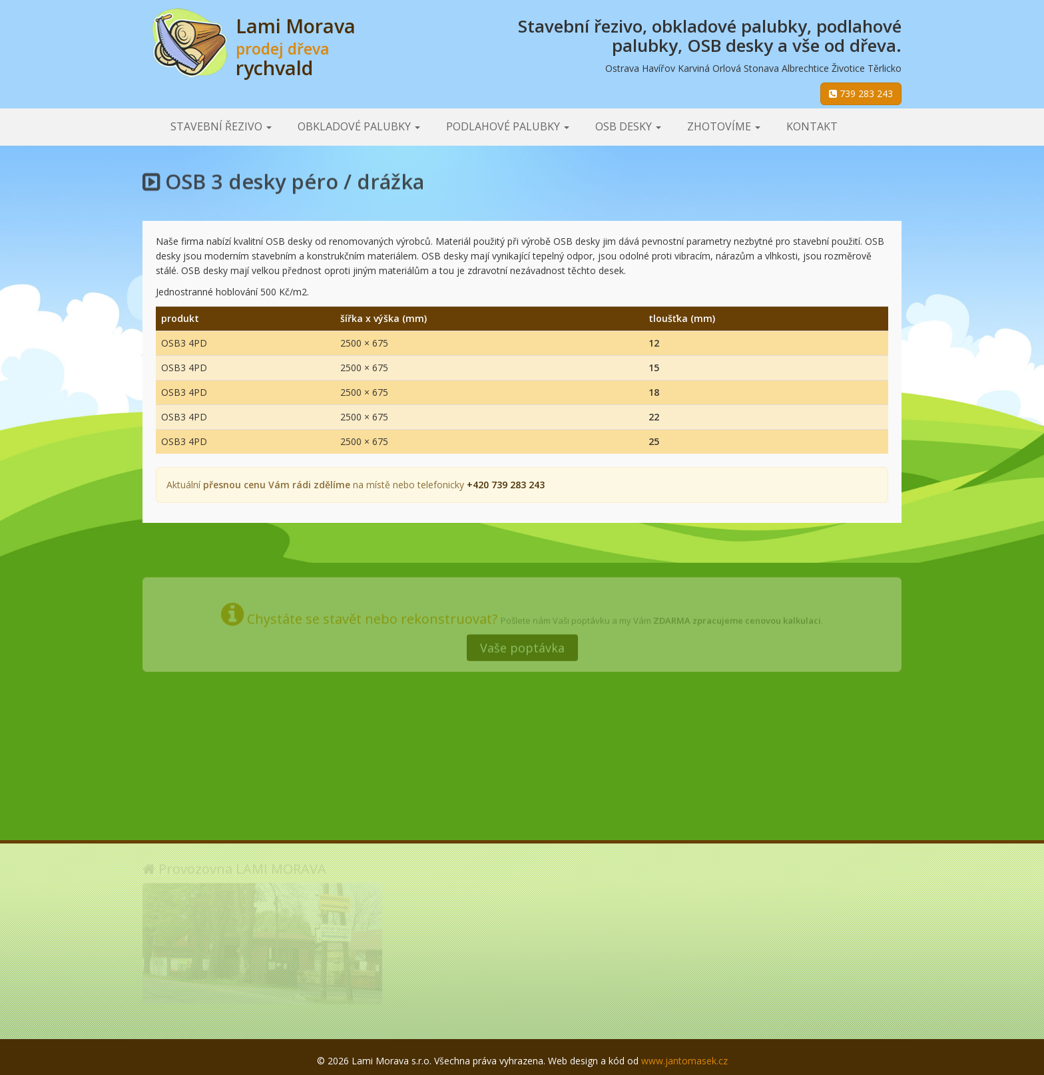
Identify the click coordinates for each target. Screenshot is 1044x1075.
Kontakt (812, 126)
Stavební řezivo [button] (221, 126)
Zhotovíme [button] (723, 126)
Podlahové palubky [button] (507, 126)
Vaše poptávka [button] (522, 644)
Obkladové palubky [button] (359, 126)
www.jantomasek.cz (684, 1060)
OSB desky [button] (628, 126)
